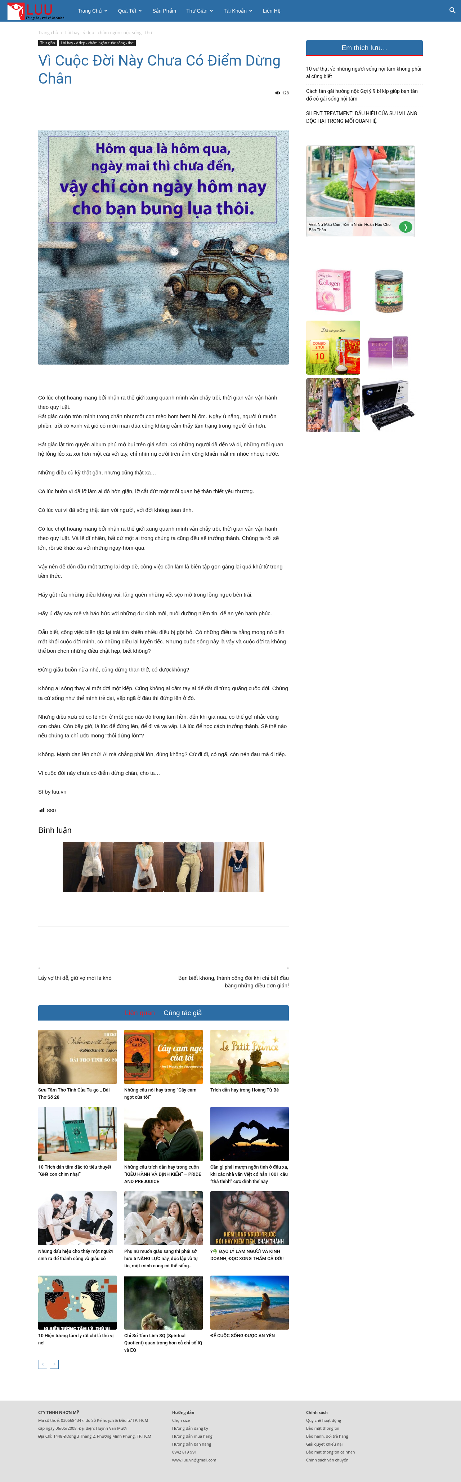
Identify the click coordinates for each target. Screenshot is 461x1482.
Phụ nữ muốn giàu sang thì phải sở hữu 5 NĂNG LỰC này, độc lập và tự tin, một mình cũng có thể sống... (161, 1258)
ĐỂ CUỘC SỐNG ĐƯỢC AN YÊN (242, 1335)
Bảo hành (315, 1436)
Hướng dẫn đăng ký (190, 1428)
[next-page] (54, 1364)
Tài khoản (238, 11)
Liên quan (140, 1012)
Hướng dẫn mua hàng (192, 1436)
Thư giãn (199, 11)
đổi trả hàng (337, 1436)
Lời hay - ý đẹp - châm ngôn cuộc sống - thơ (97, 42)
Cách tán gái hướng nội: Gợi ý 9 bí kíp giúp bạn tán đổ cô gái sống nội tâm (362, 95)
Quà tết (130, 11)
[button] (452, 11)
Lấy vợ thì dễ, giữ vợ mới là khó (75, 978)
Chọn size (181, 1420)
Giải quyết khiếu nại (324, 1444)
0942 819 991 (184, 1452)
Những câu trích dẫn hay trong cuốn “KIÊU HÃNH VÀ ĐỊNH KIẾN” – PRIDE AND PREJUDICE (162, 1174)
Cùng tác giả (183, 1012)
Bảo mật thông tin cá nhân (330, 1452)
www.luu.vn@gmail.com (194, 1460)
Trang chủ (93, 11)
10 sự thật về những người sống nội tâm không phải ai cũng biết (363, 72)
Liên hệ (271, 11)
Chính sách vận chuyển (327, 1460)
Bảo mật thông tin (322, 1428)
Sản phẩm (164, 11)
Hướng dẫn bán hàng (191, 1444)
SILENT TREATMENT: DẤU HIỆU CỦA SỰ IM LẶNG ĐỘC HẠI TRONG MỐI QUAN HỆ (361, 117)
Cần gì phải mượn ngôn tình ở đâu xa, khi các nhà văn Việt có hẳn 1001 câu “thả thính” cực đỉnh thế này (249, 1174)
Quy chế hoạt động (323, 1420)
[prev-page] (42, 1364)
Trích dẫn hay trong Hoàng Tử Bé (244, 1090)
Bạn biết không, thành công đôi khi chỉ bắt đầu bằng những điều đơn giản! (233, 982)
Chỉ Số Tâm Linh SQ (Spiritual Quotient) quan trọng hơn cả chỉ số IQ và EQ (163, 1343)
